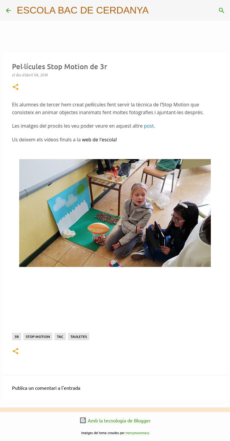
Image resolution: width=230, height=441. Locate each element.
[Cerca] (157, 10)
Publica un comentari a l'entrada (46, 388)
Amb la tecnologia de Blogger (115, 420)
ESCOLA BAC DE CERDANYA (83, 10)
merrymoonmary (137, 432)
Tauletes (78, 336)
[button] (15, 87)
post (149, 126)
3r (16, 336)
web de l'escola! (99, 139)
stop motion (38, 336)
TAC (60, 336)
